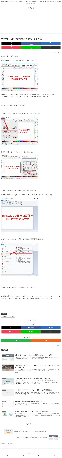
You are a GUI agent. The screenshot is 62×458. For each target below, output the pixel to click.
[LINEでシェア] (31, 47)
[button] (51, 47)
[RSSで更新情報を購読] (46, 340)
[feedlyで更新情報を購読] (16, 340)
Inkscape (4, 316)
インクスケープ (11, 316)
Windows (4, 313)
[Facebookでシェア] (31, 43)
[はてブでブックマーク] (51, 43)
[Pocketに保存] (11, 47)
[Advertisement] (31, 22)
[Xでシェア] (11, 43)
